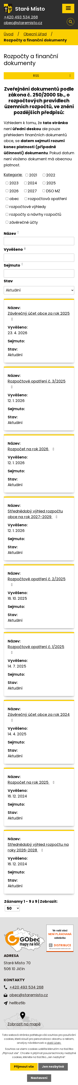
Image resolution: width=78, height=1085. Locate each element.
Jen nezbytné (53, 1066)
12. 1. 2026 (16, 400)
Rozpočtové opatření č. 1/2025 (36, 649)
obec (14, 198)
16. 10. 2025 (17, 598)
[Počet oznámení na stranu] (12, 908)
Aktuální (15, 354)
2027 (32, 190)
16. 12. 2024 (17, 796)
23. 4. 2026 (17, 332)
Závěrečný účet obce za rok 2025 (39, 316)
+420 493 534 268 (21, 17)
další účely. (54, 1043)
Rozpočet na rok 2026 (32, 449)
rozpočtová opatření (47, 198)
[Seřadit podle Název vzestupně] (18, 231)
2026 (14, 190)
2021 (33, 175)
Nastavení (39, 1078)
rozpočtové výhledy (27, 206)
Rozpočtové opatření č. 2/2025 (37, 581)
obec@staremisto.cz (23, 22)
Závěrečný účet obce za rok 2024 (39, 717)
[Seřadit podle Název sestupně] (18, 233)
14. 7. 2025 (17, 666)
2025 (51, 183)
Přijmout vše (24, 1066)
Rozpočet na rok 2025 (32, 782)
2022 (50, 175)
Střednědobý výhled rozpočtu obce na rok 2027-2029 (35, 513)
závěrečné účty (23, 222)
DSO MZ (53, 190)
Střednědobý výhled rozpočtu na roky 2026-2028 (38, 847)
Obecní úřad (35, 34)
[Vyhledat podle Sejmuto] (39, 273)
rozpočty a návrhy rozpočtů (35, 214)
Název (10, 233)
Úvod (8, 34)
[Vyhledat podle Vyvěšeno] (39, 258)
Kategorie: (13, 174)
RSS (52, 75)
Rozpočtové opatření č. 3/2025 (37, 384)
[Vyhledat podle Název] (39, 241)
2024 (32, 183)
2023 (14, 183)
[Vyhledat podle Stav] (39, 290)
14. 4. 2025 (17, 734)
